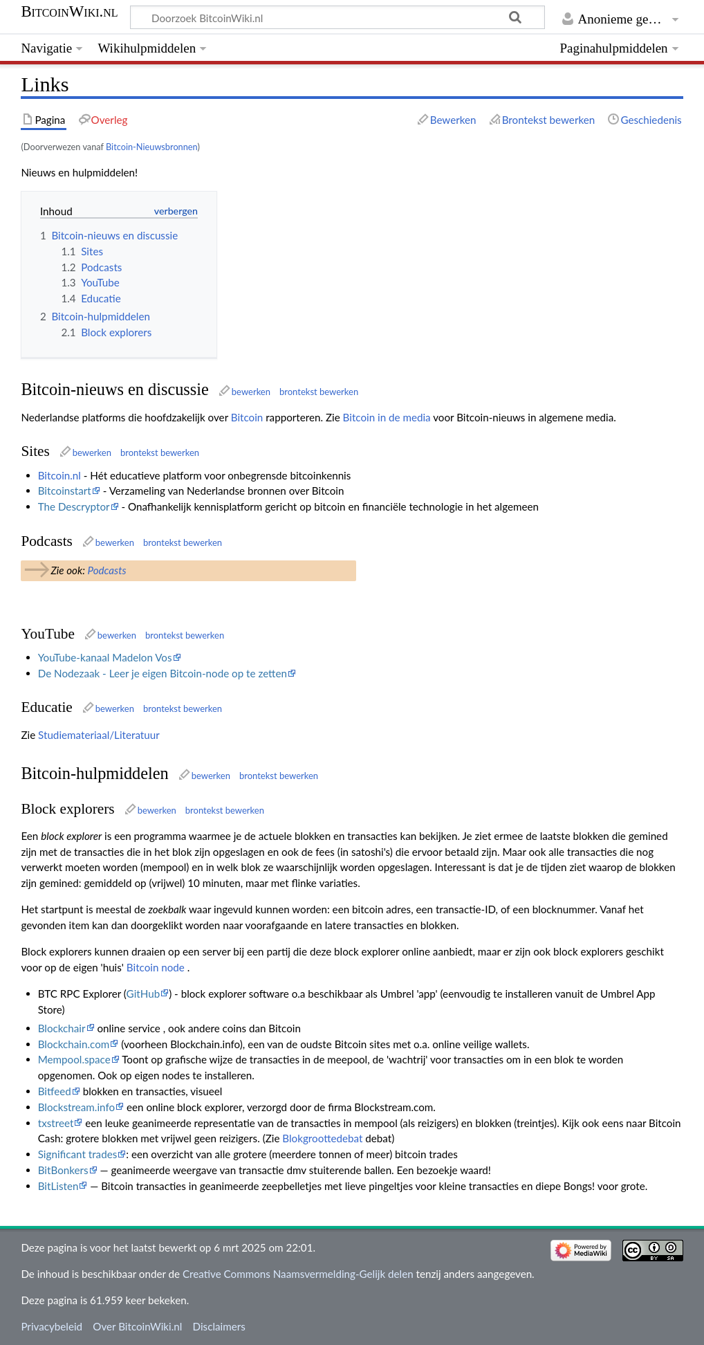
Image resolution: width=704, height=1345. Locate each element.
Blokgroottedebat (322, 1138)
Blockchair (62, 1028)
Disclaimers (219, 1326)
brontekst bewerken (318, 391)
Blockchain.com (74, 1044)
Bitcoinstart (64, 490)
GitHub (143, 993)
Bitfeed (54, 1091)
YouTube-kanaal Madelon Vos (105, 657)
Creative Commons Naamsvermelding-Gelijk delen (298, 1274)
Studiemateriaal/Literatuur (99, 735)
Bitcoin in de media (387, 417)
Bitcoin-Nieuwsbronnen (151, 146)
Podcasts (106, 570)
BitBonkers (63, 1170)
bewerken (251, 391)
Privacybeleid (51, 1326)
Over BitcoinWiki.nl (137, 1326)
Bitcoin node (156, 967)
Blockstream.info (76, 1107)
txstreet (56, 1123)
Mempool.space (74, 1059)
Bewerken (453, 119)
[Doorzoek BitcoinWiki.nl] (337, 17)
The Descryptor (74, 506)
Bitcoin (247, 417)
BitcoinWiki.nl (69, 12)
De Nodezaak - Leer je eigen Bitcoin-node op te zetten (162, 673)
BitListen (58, 1186)
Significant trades (78, 1154)
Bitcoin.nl (59, 475)
